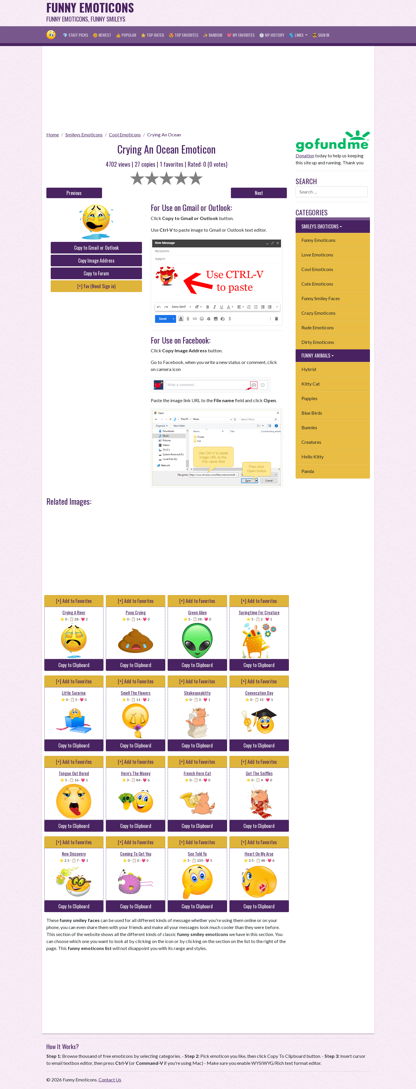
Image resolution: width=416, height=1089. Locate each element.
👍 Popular (126, 35)
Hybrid (308, 369)
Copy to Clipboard (73, 665)
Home (52, 134)
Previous (74, 192)
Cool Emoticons (125, 134)
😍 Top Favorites (183, 35)
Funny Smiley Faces (320, 298)
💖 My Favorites (240, 35)
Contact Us (110, 1079)
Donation (305, 155)
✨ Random (212, 35)
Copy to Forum (96, 273)
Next (259, 192)
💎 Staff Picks (75, 35)
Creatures (311, 442)
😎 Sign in (320, 35)
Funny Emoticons (318, 240)
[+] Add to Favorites (74, 600)
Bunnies (309, 427)
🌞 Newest (102, 35)
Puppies (309, 398)
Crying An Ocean (164, 134)
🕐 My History (271, 35)
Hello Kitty (312, 456)
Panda (307, 471)
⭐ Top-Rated (152, 35)
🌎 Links (296, 35)
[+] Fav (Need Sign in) (96, 286)
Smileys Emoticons (84, 134)
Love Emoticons (317, 254)
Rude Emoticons (317, 327)
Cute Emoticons (317, 283)
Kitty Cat (310, 383)
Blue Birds (311, 413)
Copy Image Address (96, 260)
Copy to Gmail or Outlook (96, 247)
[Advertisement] (264, 13)
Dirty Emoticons (317, 342)
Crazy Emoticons (318, 313)
